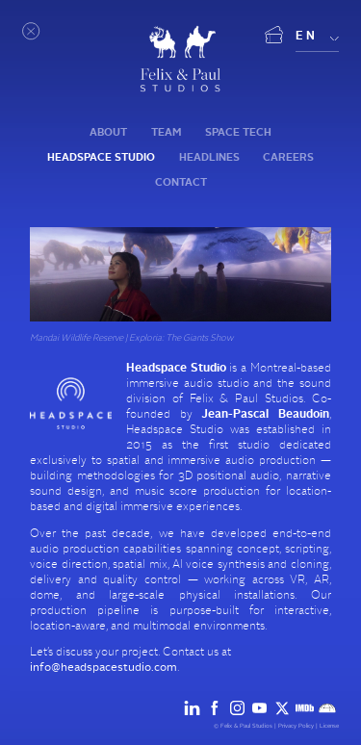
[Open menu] (31, 31)
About (108, 132)
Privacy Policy (296, 726)
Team (166, 132)
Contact (181, 182)
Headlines (209, 157)
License (329, 726)
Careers (288, 157)
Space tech (238, 132)
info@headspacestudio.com (103, 667)
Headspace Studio (101, 157)
